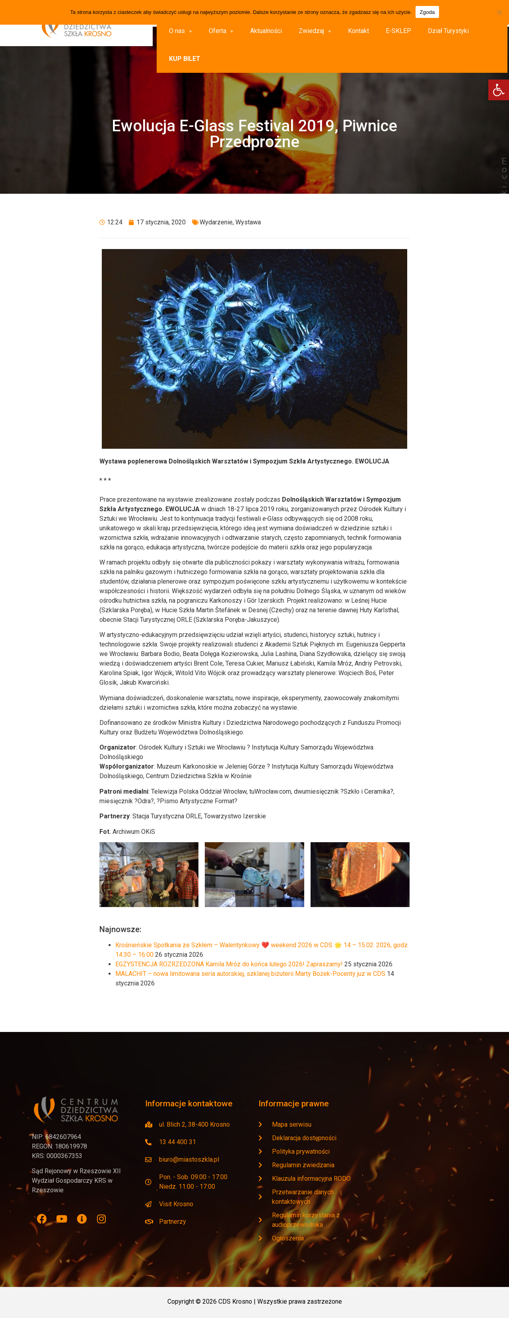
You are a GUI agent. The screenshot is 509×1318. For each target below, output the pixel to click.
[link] (498, 90)
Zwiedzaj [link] (315, 31)
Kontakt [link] (358, 31)
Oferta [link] (221, 31)
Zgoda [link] (427, 12)
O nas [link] (180, 31)
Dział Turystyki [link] (448, 31)
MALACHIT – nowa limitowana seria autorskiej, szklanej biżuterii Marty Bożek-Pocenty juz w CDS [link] (250, 973)
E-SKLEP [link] (398, 31)
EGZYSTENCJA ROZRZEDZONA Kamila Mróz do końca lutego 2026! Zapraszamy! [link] (229, 964)
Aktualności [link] (266, 31)
